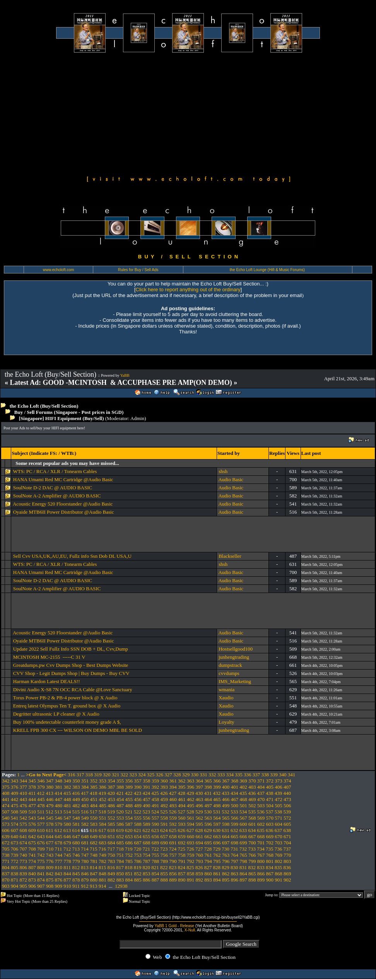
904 (15, 886)
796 (226, 861)
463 (199, 799)
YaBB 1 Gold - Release (174, 926)
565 (226, 818)
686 (129, 843)
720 (138, 849)
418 (93, 793)
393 (164, 787)
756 (164, 855)
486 (111, 805)
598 (226, 824)
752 (129, 855)
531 (217, 812)
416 (76, 793)
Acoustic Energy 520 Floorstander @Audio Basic (63, 504)
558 (164, 818)
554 (129, 818)
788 (155, 861)
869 (287, 873)
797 (235, 861)
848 (102, 873)
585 (111, 824)
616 (93, 830)
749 (102, 855)
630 (217, 830)
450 (85, 799)
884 (129, 880)
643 (41, 836)
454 (120, 799)
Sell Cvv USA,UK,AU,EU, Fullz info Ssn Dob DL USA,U (72, 556)
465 (217, 799)
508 (15, 812)
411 (32, 793)
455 (129, 799)
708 (32, 849)
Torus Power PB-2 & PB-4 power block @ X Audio (65, 698)
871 (15, 880)
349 (67, 781)
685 (120, 843)
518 (102, 812)
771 (6, 861)
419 (102, 793)
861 (217, 873)
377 (23, 787)
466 (226, 799)
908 (50, 886)
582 (85, 824)
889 (173, 880)
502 (252, 805)
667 (252, 836)
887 (155, 880)
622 (146, 830)
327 (168, 774)
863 (235, 873)
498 (217, 805)
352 (94, 781)
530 (208, 812)
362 (182, 781)
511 (40, 812)
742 (41, 855)
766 (252, 855)
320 (107, 774)
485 (102, 805)
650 (102, 836)
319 (98, 774)
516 (85, 812)
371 (261, 781)
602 (261, 824)
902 (287, 880)
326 (160, 774)
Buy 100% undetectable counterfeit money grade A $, (67, 722)
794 (208, 861)
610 (41, 830)
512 (49, 812)
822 (164, 867)
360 (164, 781)
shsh (223, 471)
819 (138, 867)
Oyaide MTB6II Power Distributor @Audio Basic (63, 512)
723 (164, 849)
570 (270, 818)
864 (243, 873)
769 (278, 855)
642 (32, 836)
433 (225, 793)
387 (111, 787)
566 (235, 818)
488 (129, 805)
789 (164, 861)
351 (85, 781)
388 (120, 787)
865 (252, 873)
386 (102, 787)
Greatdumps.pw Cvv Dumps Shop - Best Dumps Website (70, 665)
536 (261, 812)
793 (199, 861)
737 (287, 849)
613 (67, 830)
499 (226, 805)
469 (252, 799)
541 (15, 818)
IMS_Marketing (235, 681)
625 (173, 830)
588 (138, 824)
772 (15, 861)
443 (23, 799)
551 (102, 818)
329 (186, 774)
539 (287, 812)
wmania (226, 689)
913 (93, 886)
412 (41, 793)
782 (102, 861)
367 (226, 781)
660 (191, 836)
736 (278, 849)
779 (76, 861)
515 (76, 812)
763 (226, 855)
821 (155, 867)
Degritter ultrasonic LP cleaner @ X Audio (56, 714)
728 (208, 849)
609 (32, 830)
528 (190, 812)
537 (269, 812)
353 (102, 781)
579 (59, 824)
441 (6, 799)
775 (41, 861)
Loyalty (226, 722)
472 (278, 799)
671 (287, 836)
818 (129, 867)
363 (191, 781)
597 (217, 824)
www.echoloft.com (58, 270)
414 (58, 793)
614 (76, 830)
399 (217, 787)
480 (59, 805)
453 (111, 799)
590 (155, 824)
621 (138, 830)
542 (23, 818)
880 (94, 880)
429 (190, 793)
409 (15, 793)
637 (278, 830)
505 (278, 805)
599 (235, 824)
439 (278, 793)
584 (102, 824)
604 (278, 824)
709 (41, 849)
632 (234, 830)
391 (146, 787)
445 (41, 799)
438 (269, 793)
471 (270, 799)
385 (94, 787)
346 (41, 781)
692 (182, 843)
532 (225, 812)
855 (164, 873)
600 (243, 824)
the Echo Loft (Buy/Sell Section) (44, 406)
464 (208, 799)
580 (67, 824)
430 (199, 793)
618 (111, 830)
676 (41, 843)
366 (217, 781)
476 (23, 805)
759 (191, 855)
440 (287, 793)
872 (23, 880)
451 (94, 799)
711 (58, 849)
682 (94, 843)
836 (287, 867)
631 (225, 830)
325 (151, 774)
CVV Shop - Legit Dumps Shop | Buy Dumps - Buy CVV (71, 673)
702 (270, 843)
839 (23, 873)
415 (67, 793)
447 (59, 799)
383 (76, 787)
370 (252, 781)
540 (6, 818)
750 (111, 855)
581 (76, 824)
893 (208, 880)
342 (6, 781)
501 (243, 805)
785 (129, 861)
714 (85, 849)
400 (226, 787)
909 (59, 886)
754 (146, 855)
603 (270, 824)
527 (182, 812)
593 (182, 824)
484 (94, 805)
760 (199, 855)
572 (287, 818)
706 (15, 849)
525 (164, 812)
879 (85, 880)
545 (50, 818)
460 (173, 799)
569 (261, 818)
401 (235, 787)
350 (76, 781)
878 (76, 880)
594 (191, 824)
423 (138, 793)
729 (217, 849)
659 (182, 836)
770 (287, 855)
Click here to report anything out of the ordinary (188, 289)
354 (111, 781)
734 (261, 849)
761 (208, 855)
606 (6, 830)
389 (129, 787)
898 (252, 880)
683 (102, 843)
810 (59, 867)
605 (287, 824)
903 (6, 886)
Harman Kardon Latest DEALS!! (46, 681)
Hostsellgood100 (236, 649)
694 (199, 843)
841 (41, 873)
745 (67, 855)
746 (76, 855)
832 (252, 867)
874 (41, 880)
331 (203, 774)
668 (261, 836)
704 (287, 843)
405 (270, 787)
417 (85, 793)
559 (173, 818)
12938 (121, 886)
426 (164, 793)
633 (243, 830)
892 (199, 880)
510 (32, 812)
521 (129, 812)
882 (111, 880)
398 (208, 787)
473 (287, 799)
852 (138, 873)
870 (6, 880)
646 (67, 836)
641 (23, 836)
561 (191, 818)
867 (270, 873)
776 (50, 861)
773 (23, 861)
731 (234, 849)
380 (50, 787)
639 (6, 836)
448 (67, 799)
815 (102, 867)
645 (59, 836)
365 (208, 781)
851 (129, 873)
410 (23, 793)
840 (32, 873)
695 (208, 843)
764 (235, 855)
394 (173, 787)
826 (199, 867)
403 (252, 787)
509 (23, 812)
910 (67, 886)
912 (85, 886)
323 (133, 774)
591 (164, 824)
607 (15, 830)
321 (116, 774)
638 (287, 830)
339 (274, 774)
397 (199, 787)
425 (155, 793)
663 (217, 836)
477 (32, 805)
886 (146, 880)
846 (85, 873)
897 (243, 880)
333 (221, 774)
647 (76, 836)
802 (278, 861)
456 (138, 799)
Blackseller (230, 556)
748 (94, 855)
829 (225, 867)
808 (41, 867)
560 (182, 818)
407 (287, 787)
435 (243, 793)
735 (269, 849)
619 (120, 830)
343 (15, 781)
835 (278, 867)
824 (182, 867)
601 (252, 824)
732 (243, 849)
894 (217, 880)
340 (283, 774)
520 (120, 812)
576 (32, 824)
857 (182, 873)
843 (59, 873)
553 (120, 818)
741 (32, 855)
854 (155, 873)
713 (76, 849)
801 (270, 861)
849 (111, 873)
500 (235, 805)
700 (252, 843)
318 (89, 774)
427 (173, 793)
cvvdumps (229, 673)
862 (226, 873)
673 (15, 843)
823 (173, 867)
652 (120, 836)
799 (252, 861)
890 (182, 880)
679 (67, 843)
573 (6, 824)
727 (199, 849)
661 (199, 836)
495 (191, 805)
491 (155, 805)
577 (41, 824)
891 (191, 880)
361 (173, 781)
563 (208, 818)
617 (102, 830)
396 (191, 787)
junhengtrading (234, 657)
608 (23, 830)
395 (182, 787)
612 (58, 830)
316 (71, 774)
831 (243, 867)
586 (120, 824)
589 (146, 824)
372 (270, 781)
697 (226, 843)
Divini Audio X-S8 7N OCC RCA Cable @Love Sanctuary (72, 689)
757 (173, 855)
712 (67, 849)
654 (138, 836)
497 (208, 805)
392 (155, 787)
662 (208, 836)
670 (278, 836)
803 (287, 861)
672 (6, 843)
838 (15, 873)
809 (50, 867)
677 (50, 843)
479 (50, 805)
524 (155, 812)
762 (217, 855)
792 (191, 861)
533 (234, 812)
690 (164, 843)
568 (252, 818)
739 (15, 855)
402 (243, 787)
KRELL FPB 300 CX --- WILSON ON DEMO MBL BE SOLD (77, 730)
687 (138, 843)
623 (155, 830)
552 (111, 818)
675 (32, 843)
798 (243, 861)
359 (155, 781)
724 (173, 849)
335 (239, 774)
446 (50, 799)
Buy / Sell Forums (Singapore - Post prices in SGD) (69, 412)
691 (173, 843)
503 (261, 805)
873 (32, 880)
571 (278, 818)
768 (270, 855)
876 (59, 880)
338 (265, 774)
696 (217, 843)
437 (261, 793)
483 (85, 805)
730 (225, 849)
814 (93, 867)
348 (59, 781)
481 (67, 805)
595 (199, 824)
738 (6, 855)
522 (138, 812)
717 (111, 849)
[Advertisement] (188, 113)
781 (94, 861)
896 (235, 880)
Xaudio (226, 698)
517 (93, 812)
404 (261, 787)
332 (212, 774)
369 (243, 781)
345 (32, 781)
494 (182, 805)
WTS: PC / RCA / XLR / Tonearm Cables (55, 471)
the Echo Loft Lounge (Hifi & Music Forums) (267, 270)
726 (190, 849)
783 (111, 861)
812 (76, 867)
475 (15, 805)
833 (261, 867)
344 (23, 781)
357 (138, 781)
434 (234, 793)
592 (173, 824)
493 (173, 805)
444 (32, 799)
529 (199, 812)
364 (199, 781)
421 (120, 793)
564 (217, 818)
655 (146, 836)
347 (50, 781)
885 (138, 880)
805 (15, 867)
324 (142, 774)
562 (199, 818)
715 (93, 849)
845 (76, 873)
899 (261, 880)
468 (243, 799)
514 (67, 812)
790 (173, 861)
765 (243, 855)
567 (243, 818)
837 (6, 873)
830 (234, 867)
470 (261, 799)
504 (270, 805)
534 (243, 812)
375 (6, 787)
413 (49, 793)
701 (261, 843)
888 (164, 880)
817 (120, 867)
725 (182, 849)
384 (85, 787)
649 (94, 836)
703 (278, 843)
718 (120, 849)
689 (155, 843)
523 (146, 812)
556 (146, 818)
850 (120, 873)
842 (50, 873)
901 (278, 880)
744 (59, 855)
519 (111, 812)
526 (173, 812)
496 (199, 805)
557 (155, 818)
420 (111, 793)
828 (217, 867)
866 (261, 873)
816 (111, 867)
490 (146, 805)
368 (235, 781)
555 (138, 818)
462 (191, 799)
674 (23, 843)
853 (146, 873)
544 (41, 818)
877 (67, 880)
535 (252, 812)
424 (146, 793)
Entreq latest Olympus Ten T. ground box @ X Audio (67, 706)
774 (32, 861)
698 (235, 843)
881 (102, 880)
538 (278, 812)
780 (85, 861)
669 (270, 836)
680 (76, 843)
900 (270, 880)
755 (155, 855)
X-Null (190, 930)
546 (59, 818)
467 (235, 799)
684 (111, 843)
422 (129, 793)
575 (23, 824)
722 (155, 849)
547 (67, 818)
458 (155, 799)
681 (85, 843)
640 (15, 836)
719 (129, 849)
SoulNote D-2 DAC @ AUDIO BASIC (52, 487)
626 (182, 830)
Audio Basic (230, 479)
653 (129, 836)
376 (15, 787)
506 (287, 805)
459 (164, 799)
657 (164, 836)
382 (67, 787)
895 (226, 880)
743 (50, 855)
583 (94, 824)
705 (6, 849)
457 (146, 799)
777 (59, 861)
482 (76, 805)
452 (102, 799)
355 (120, 781)
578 (50, 824)
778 (67, 861)
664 (226, 836)
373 (278, 781)
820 (146, 867)
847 (94, 873)
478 (41, 805)
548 (76, 818)
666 (243, 836)
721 (146, 849)
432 (217, 793)
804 (6, 867)
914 (102, 886)
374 (287, 781)
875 (50, 880)
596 (208, 824)
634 (252, 830)
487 (120, 805)
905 (23, 886)
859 (199, 873)
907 (41, 886)
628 (199, 830)
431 (208, 793)
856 (173, 873)
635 (261, 830)
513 (58, 812)
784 (120, 861)
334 (230, 774)
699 (243, 843)
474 (6, 805)
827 (208, 867)
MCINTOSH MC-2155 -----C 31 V (49, 657)
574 (15, 824)
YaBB (125, 375)
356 (129, 781)
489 (138, 805)
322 (124, 774)
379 (41, 787)
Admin (137, 418)
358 (146, 781)
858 (191, 873)
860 (208, 873)
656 (155, 836)
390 (138, 787)
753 (138, 855)
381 (59, 787)
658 (173, 836)
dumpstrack (230, 665)
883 (120, 880)
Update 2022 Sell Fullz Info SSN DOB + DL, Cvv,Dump (70, 649)
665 (235, 836)
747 (85, 855)
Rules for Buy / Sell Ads (138, 270)
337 (256, 774)
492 (164, 805)
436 (252, 793)
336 (247, 774)
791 (182, 861)
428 (182, 793)
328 (177, 774)
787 (146, 861)
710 (50, 849)
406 (278, 787)
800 (261, 861)
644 (50, 836)
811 (67, 867)
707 (23, 849)
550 (94, 818)
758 (182, 855)
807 (32, 867)
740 (23, 855)
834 (269, 867)
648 (85, 836)
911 (76, 886)
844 (67, 873)
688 (146, 843)
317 (80, 774)
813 (85, 867)
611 (49, 830)
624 (164, 830)
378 (32, 787)
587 (129, 824)
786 (138, 861)
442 (15, 799)
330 (195, 774)
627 (190, 830)
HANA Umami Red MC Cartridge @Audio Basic (63, 479)
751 (120, 855)
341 (292, 774)
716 (102, 849)
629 (208, 830)
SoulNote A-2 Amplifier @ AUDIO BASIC (57, 496)
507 (6, 812)
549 (85, 818)
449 (76, 799)
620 (129, 830)
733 (252, 849)
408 (6, 793)
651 (111, 836)
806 (23, 867)
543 (32, 818)
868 (278, 873)
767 (261, 855)
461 (182, 799)
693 (191, 843)
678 (59, 843)
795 (217, 861)
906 (32, 886)
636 (269, 830)
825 (190, 867)
